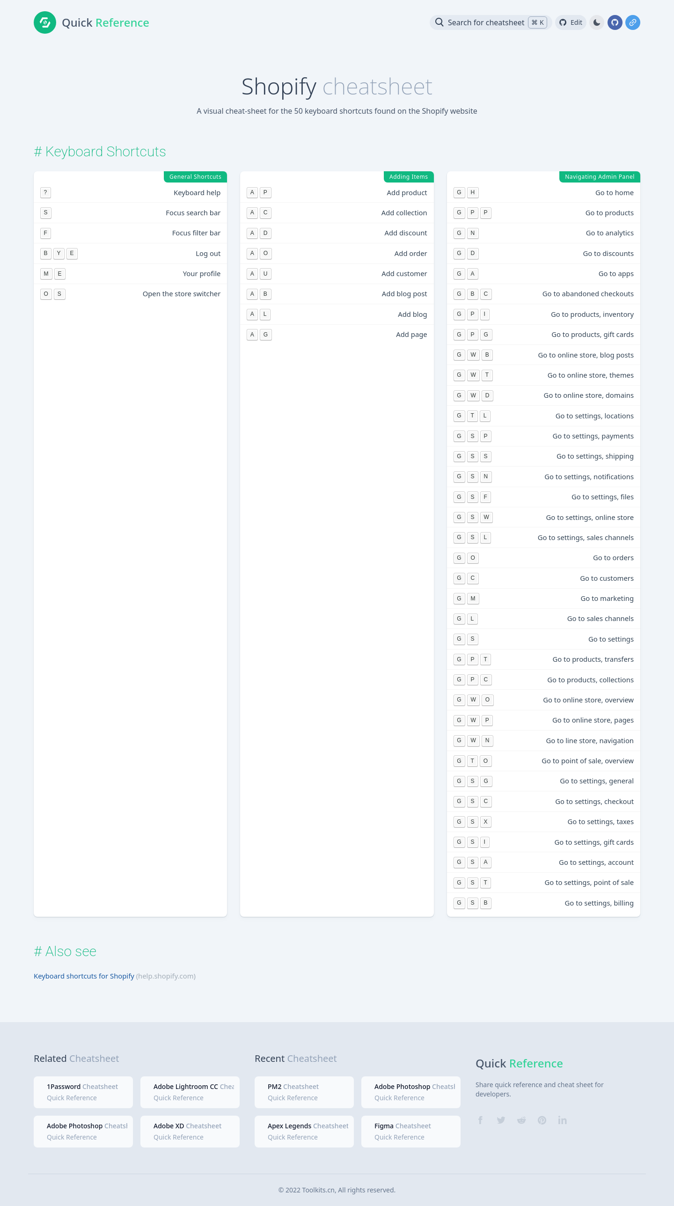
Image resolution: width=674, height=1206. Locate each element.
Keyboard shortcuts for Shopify (84, 975)
